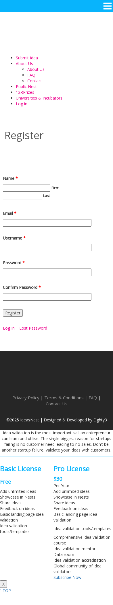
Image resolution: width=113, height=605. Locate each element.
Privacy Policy (25, 397)
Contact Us (57, 403)
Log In (9, 328)
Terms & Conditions (64, 397)
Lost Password (33, 328)
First (54, 188)
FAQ (93, 397)
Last (46, 195)
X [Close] (3, 584)
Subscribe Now (67, 577)
